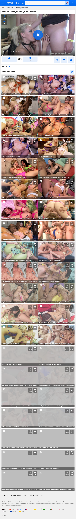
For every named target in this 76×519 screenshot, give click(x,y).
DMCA (25, 495)
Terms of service (16, 495)
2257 (42, 495)
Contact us (5, 495)
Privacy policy (34, 495)
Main (2, 7)
